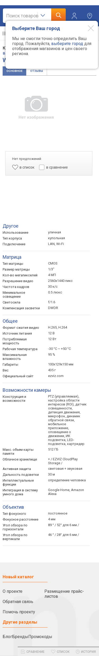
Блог (7, 636)
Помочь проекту (19, 611)
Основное (14, 71)
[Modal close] (86, 28)
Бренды (20, 636)
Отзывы (36, 71)
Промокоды (40, 636)
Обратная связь (18, 601)
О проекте (12, 591)
